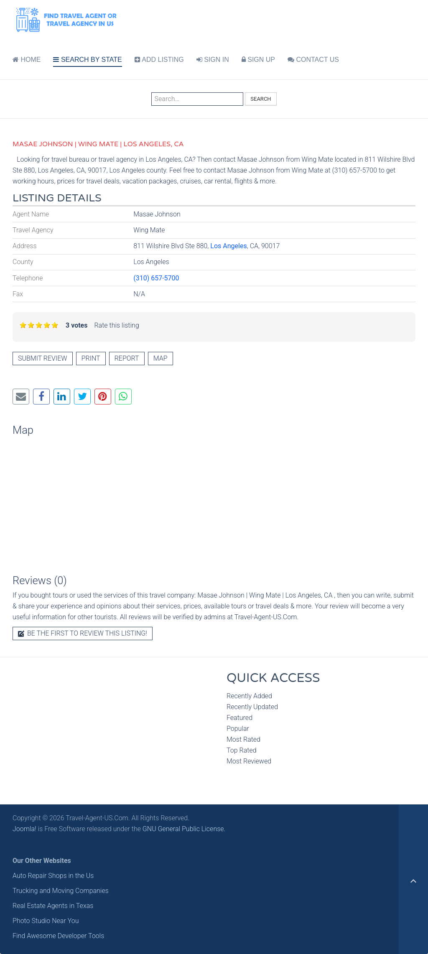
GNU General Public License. (184, 829)
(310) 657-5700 (156, 278)
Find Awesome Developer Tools (58, 936)
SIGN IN (212, 59)
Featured (239, 718)
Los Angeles (228, 246)
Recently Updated (252, 707)
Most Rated (243, 739)
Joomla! (24, 829)
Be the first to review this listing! (82, 633)
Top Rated (242, 750)
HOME (27, 59)
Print (91, 358)
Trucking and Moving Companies (61, 891)
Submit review (42, 358)
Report (127, 358)
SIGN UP (258, 59)
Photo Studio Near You (46, 921)
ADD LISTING (159, 59)
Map (160, 358)
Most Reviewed (249, 761)
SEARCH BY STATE (87, 59)
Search (260, 99)
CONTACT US (313, 59)
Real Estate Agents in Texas (53, 906)
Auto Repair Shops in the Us (53, 876)
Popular (238, 729)
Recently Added (249, 696)
